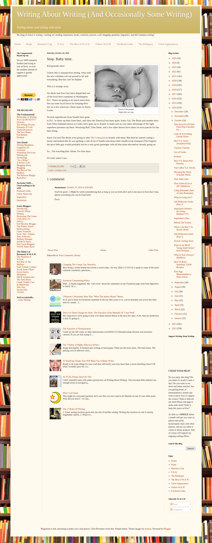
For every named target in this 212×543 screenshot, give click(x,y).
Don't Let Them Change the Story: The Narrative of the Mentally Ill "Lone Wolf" (99, 313)
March (178, 309)
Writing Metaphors (25, 145)
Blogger (167, 529)
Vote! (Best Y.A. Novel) (184, 168)
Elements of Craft (25, 127)
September (180, 282)
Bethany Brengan (24, 239)
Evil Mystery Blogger (26, 224)
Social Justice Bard (25, 269)
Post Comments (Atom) (69, 255)
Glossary (21, 122)
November (180, 116)
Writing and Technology (22, 156)
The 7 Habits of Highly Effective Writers (81, 345)
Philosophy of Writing (26, 117)
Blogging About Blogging (24, 166)
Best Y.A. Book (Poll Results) (183, 162)
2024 (174, 63)
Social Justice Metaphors (23, 273)
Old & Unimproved (25, 277)
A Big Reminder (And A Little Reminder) (184, 191)
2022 (174, 71)
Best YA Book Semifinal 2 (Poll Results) (183, 264)
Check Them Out (24, 194)
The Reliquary (145, 44)
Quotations (21, 200)
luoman (148, 529)
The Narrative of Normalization (77, 329)
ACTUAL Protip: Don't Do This (77, 377)
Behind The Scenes (182, 222)
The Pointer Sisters (25, 226)
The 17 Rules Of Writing (74, 409)
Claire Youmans (24, 231)
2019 (174, 85)
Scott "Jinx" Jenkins (26, 234)
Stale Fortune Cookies (26, 267)
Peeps (29, 44)
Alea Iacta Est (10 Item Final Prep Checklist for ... (184, 127)
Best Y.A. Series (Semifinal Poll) (182, 142)
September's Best (181, 218)
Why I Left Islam (70, 393)
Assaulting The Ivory (26, 152)
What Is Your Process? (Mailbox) (184, 256)
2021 (174, 76)
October (178, 120)
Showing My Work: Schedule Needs (183, 173)
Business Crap (44, 44)
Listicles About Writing (23, 212)
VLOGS (20, 292)
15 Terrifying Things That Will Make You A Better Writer (88, 361)
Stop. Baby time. (181, 179)
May (177, 300)
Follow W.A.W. (103, 44)
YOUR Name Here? (26, 247)
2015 (174, 103)
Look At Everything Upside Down (183, 135)
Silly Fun (21, 287)
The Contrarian (97, 137)
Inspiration (21, 197)
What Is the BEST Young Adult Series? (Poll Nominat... (184, 248)
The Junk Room (24, 279)
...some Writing (23, 300)
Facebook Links (125, 44)
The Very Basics (24, 132)
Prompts (20, 137)
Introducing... (23, 209)
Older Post (153, 250)
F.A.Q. (60, 44)
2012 (174, 328)
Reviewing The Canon (27, 216)
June (177, 296)
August (178, 287)
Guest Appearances (168, 44)
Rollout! (177, 156)
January (178, 318)
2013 (174, 324)
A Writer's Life (60, 170)
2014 (174, 107)
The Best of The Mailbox (24, 171)
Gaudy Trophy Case (26, 282)
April (177, 305)
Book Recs (21, 178)
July (177, 291)
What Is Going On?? (183, 197)
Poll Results (22, 135)
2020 (174, 81)
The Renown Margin (26, 175)
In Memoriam (23, 285)
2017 (174, 94)
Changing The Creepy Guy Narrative (79, 264)
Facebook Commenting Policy (76, 280)
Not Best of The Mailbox (24, 263)
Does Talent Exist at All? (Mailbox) (183, 184)
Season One (22, 290)
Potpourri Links (24, 191)
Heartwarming (23, 229)
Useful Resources (24, 130)
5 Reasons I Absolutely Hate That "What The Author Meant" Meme (93, 296)
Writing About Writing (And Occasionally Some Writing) (104, 14)
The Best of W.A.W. (80, 44)
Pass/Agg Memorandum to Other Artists (182, 274)
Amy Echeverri (23, 236)
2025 (174, 58)
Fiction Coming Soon (183, 241)
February (179, 314)
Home (18, 44)
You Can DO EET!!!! (26, 119)
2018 (174, 90)
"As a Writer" (23, 160)
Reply (57, 199)
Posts (174, 504)
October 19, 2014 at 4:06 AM (80, 187)
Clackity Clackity (181, 148)
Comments (176, 509)
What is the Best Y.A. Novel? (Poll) (183, 228)
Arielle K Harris (24, 241)
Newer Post (53, 250)
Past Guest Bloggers (26, 244)
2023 (174, 67)
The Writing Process (26, 125)
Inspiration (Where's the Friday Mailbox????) (183, 211)
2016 (174, 98)
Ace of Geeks (180, 152)
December (179, 111)
